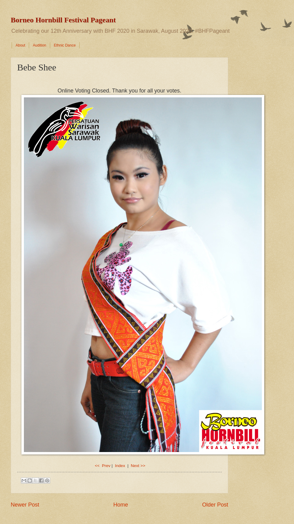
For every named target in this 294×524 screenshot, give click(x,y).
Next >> (138, 465)
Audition (39, 45)
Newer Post (25, 505)
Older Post (215, 505)
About (20, 45)
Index (120, 465)
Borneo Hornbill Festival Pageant (63, 20)
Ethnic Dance (65, 45)
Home (120, 505)
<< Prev (102, 465)
